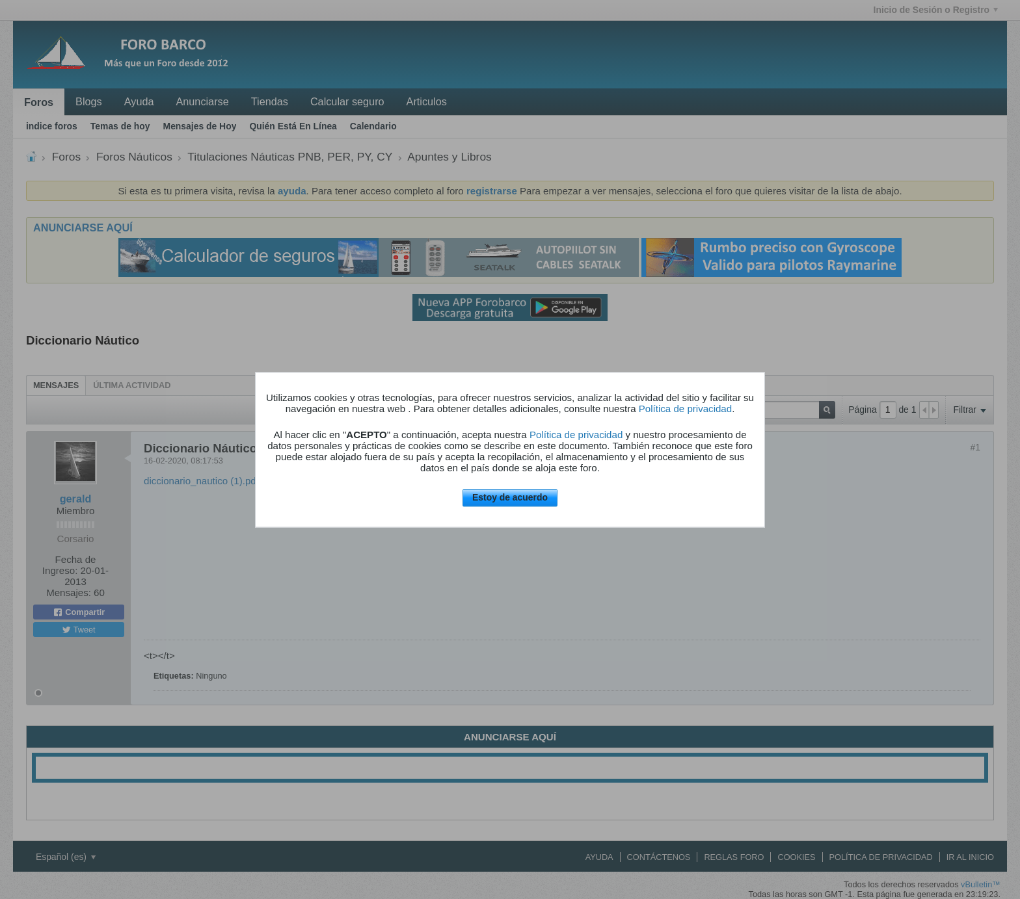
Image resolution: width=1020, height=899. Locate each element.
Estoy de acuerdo (510, 498)
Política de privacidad (685, 409)
